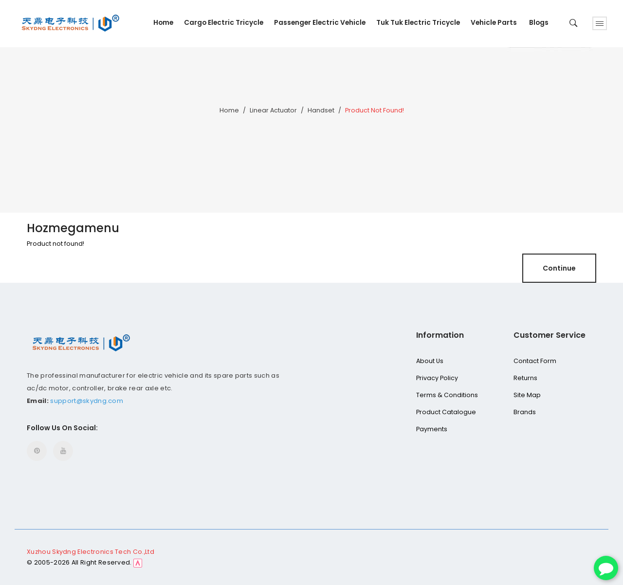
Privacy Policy (437, 378)
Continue (559, 268)
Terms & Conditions (447, 395)
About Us (429, 361)
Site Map (527, 395)
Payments (431, 429)
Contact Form (534, 361)
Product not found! (374, 110)
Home (229, 110)
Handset (321, 110)
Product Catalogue (446, 412)
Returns (525, 378)
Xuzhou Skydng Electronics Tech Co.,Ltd (90, 552)
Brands (524, 412)
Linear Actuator (273, 110)
